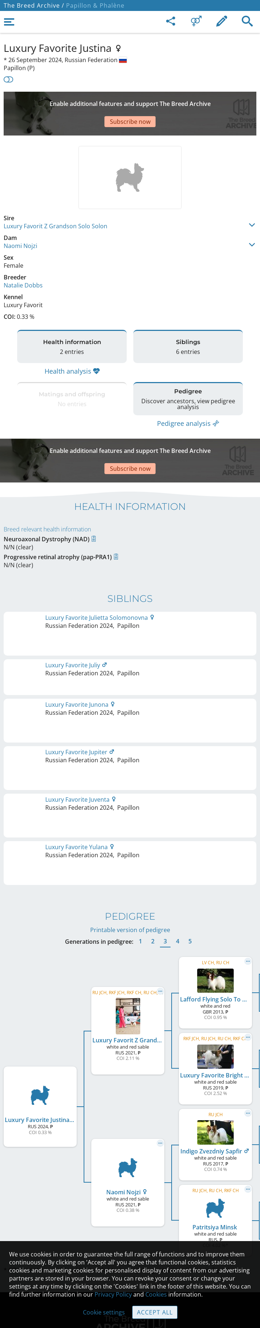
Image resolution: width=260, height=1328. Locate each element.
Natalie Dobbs (23, 263)
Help (130, 1220)
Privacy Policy (113, 1294)
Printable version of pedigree (130, 757)
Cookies (156, 1294)
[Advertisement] (130, 102)
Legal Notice (130, 1190)
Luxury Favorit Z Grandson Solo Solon (55, 204)
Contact (130, 1205)
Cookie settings (104, 1312)
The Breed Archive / (34, 5)
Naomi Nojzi (20, 224)
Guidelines (130, 1236)
